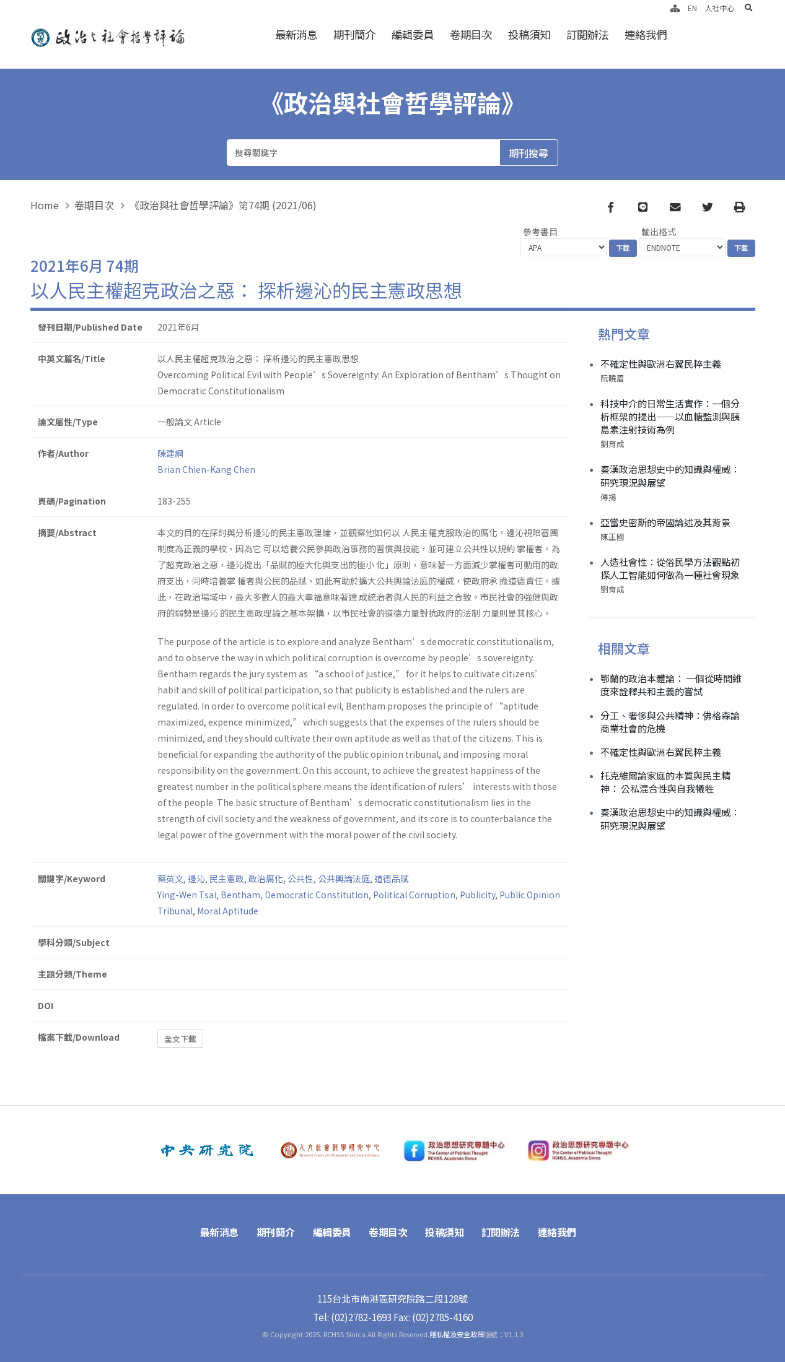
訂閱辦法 (587, 34)
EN (692, 7)
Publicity (477, 894)
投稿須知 (529, 34)
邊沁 (196, 878)
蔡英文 (170, 878)
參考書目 (540, 231)
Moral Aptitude (227, 910)
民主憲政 (226, 878)
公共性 (300, 878)
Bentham (240, 894)
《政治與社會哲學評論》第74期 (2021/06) (223, 204)
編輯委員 (413, 34)
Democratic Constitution (317, 894)
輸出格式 (658, 231)
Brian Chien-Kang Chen (206, 469)
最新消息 (296, 34)
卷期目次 (471, 34)
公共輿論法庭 (344, 878)
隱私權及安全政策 (456, 1334)
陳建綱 (170, 453)
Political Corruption (414, 894)
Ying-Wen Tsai (186, 894)
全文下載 (180, 1038)
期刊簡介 (354, 34)
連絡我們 (646, 34)
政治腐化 (265, 878)
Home (44, 204)
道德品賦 (391, 878)
